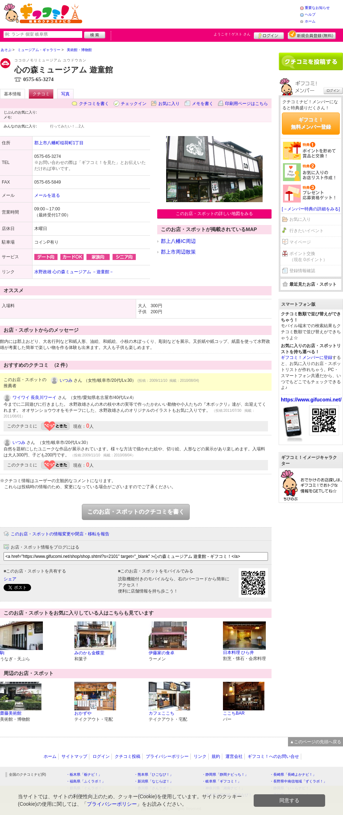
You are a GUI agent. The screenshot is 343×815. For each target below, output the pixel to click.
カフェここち (161, 713)
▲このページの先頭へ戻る (315, 741)
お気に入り (169, 103)
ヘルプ (310, 14)
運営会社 (234, 756)
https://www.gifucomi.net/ (311, 399)
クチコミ (41, 93)
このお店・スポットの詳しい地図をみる (214, 213)
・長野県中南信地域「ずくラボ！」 (298, 781)
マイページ (300, 242)
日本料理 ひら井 (238, 652)
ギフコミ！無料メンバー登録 (311, 123)
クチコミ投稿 (127, 756)
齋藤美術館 (10, 713)
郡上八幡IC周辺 (178, 241)
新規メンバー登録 (312, 34)
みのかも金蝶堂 (89, 652)
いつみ (66, 380)
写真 (65, 93)
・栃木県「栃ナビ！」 (84, 774)
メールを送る (47, 195)
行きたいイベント (306, 230)
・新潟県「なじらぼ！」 (153, 781)
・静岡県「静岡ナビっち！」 (225, 774)
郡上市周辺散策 (178, 252)
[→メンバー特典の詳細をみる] (311, 208)
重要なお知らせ (317, 8)
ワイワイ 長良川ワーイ (34, 397)
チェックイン (133, 103)
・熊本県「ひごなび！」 (153, 774)
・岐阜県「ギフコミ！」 (221, 781)
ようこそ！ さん (232, 34)
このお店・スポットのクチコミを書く (135, 512)
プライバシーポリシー (167, 756)
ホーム (310, 21)
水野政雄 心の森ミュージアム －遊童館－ (74, 271)
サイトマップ (74, 756)
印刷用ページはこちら (246, 103)
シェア (10, 578)
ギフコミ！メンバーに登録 (306, 357)
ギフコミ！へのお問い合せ (273, 756)
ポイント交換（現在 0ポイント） (308, 256)
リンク (200, 756)
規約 (216, 756)
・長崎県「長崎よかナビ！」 (293, 774)
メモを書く (202, 103)
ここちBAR (234, 713)
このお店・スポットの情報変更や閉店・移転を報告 (60, 533)
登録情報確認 (302, 270)
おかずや (82, 713)
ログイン (269, 34)
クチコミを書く (94, 103)
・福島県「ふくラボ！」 (85, 781)
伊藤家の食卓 (161, 652)
